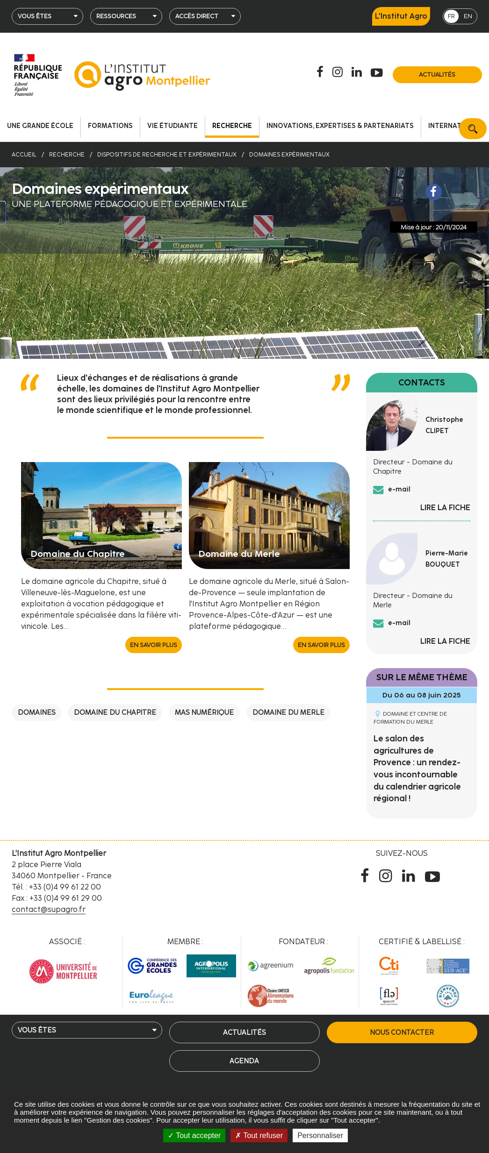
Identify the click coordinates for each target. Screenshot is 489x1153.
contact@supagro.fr (49, 909)
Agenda (244, 1061)
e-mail (399, 489)
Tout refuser (259, 1135)
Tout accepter (194, 1135)
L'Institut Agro (401, 16)
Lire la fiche (445, 507)
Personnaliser (320, 1135)
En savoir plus (153, 644)
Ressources (116, 16)
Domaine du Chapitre (115, 712)
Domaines (36, 712)
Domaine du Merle (288, 712)
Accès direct (196, 16)
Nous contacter (402, 1032)
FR (451, 16)
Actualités (437, 74)
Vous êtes (34, 16)
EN (468, 16)
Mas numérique (204, 712)
